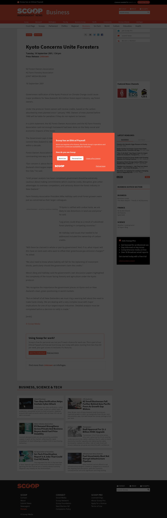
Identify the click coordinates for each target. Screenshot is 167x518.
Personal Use (77, 158)
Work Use (62, 158)
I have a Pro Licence (93, 158)
